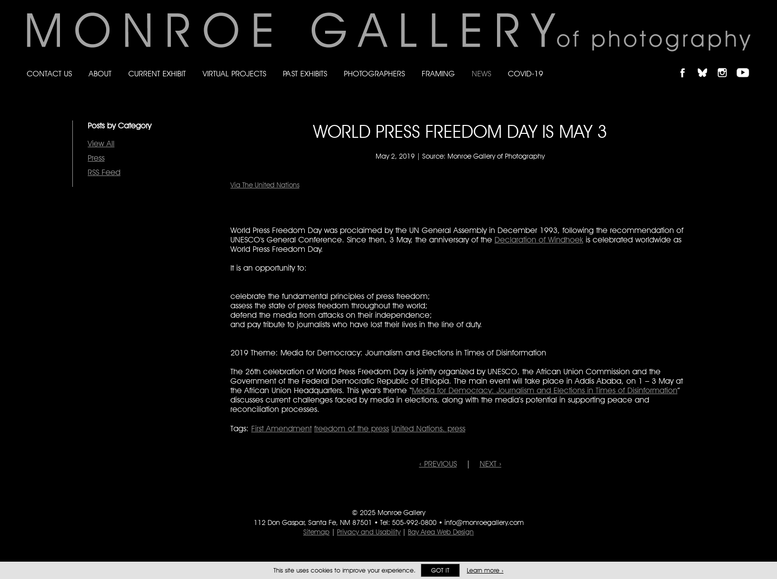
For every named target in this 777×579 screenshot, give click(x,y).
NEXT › (490, 463)
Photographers (374, 73)
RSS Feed (104, 172)
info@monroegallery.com (484, 522)
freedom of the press (351, 428)
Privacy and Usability (368, 532)
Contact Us (49, 73)
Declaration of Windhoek (539, 239)
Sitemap (316, 532)
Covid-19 (525, 73)
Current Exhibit (157, 73)
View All (101, 143)
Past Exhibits (305, 73)
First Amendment (281, 428)
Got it (440, 570)
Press (96, 158)
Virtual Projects (234, 73)
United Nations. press (428, 428)
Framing (438, 73)
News (481, 73)
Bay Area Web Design (441, 532)
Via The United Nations (264, 185)
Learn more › (485, 570)
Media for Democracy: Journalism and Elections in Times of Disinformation (544, 390)
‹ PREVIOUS (438, 463)
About (100, 73)
